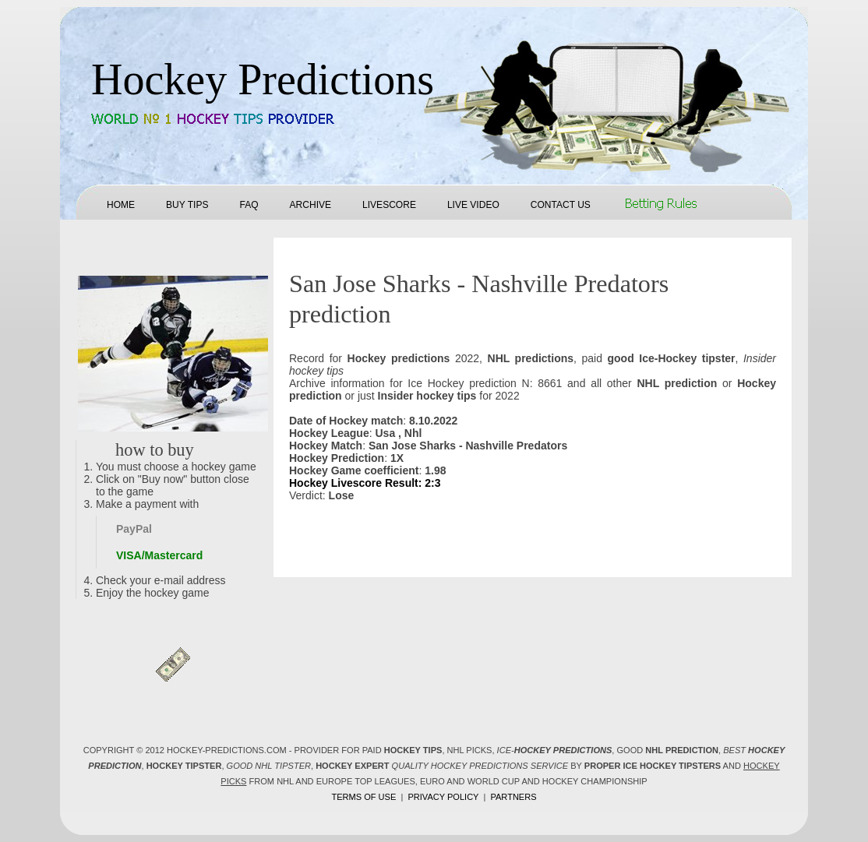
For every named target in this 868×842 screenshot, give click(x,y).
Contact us (561, 204)
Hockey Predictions (262, 79)
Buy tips (187, 204)
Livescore (389, 204)
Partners (513, 796)
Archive (310, 204)
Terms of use (363, 796)
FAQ (248, 204)
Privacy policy (443, 796)
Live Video (473, 204)
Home (121, 204)
